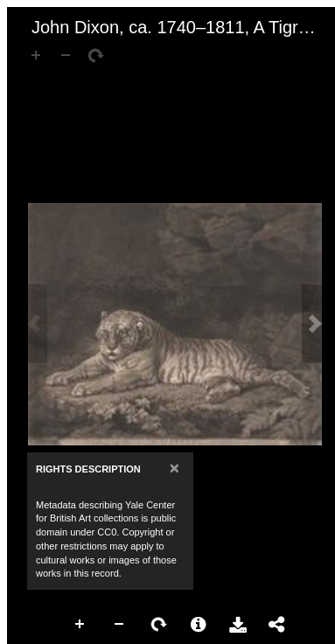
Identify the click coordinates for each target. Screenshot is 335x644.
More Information (198, 625)
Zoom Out (120, 625)
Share (277, 625)
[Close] (174, 468)
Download (238, 625)
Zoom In (80, 625)
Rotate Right (159, 625)
